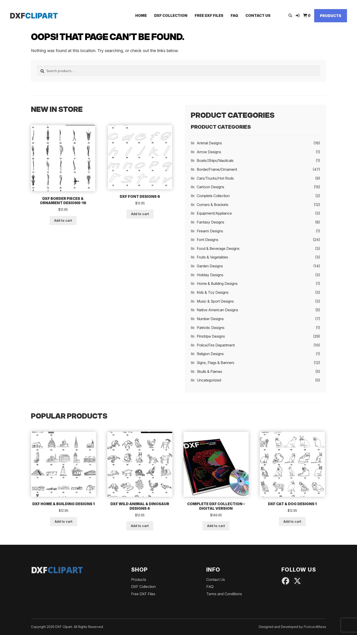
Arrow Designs (209, 152)
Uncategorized (209, 380)
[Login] (297, 15)
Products (138, 579)
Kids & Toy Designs (213, 292)
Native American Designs (217, 310)
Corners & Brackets (212, 204)
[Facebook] (285, 581)
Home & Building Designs (217, 283)
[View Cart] (307, 15)
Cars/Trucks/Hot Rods (215, 178)
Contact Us (257, 15)
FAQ (234, 15)
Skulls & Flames (209, 371)
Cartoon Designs (210, 187)
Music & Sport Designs (215, 301)
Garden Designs (210, 266)
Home (141, 15)
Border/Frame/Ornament (217, 169)
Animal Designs (209, 143)
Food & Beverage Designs (218, 248)
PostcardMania (315, 627)
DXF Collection (170, 15)
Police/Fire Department (216, 345)
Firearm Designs (210, 231)
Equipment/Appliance (214, 213)
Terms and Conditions (224, 594)
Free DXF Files (209, 15)
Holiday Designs (210, 275)
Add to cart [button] (63, 220)
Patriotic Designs (210, 327)
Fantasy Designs (210, 222)
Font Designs (207, 239)
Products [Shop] (330, 15)
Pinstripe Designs (211, 336)
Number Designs (210, 318)
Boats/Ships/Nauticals (215, 160)
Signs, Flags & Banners (215, 362)
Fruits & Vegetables (212, 257)
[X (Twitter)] (297, 581)
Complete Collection (213, 195)
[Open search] (290, 15)
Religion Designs (210, 353)
